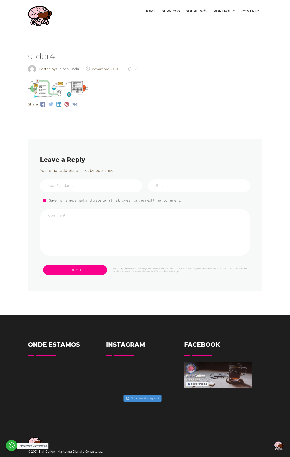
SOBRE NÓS (197, 11)
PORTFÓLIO (224, 11)
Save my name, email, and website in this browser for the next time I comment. (115, 200)
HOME (150, 11)
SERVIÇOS (171, 11)
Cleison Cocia (67, 69)
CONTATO (250, 11)
